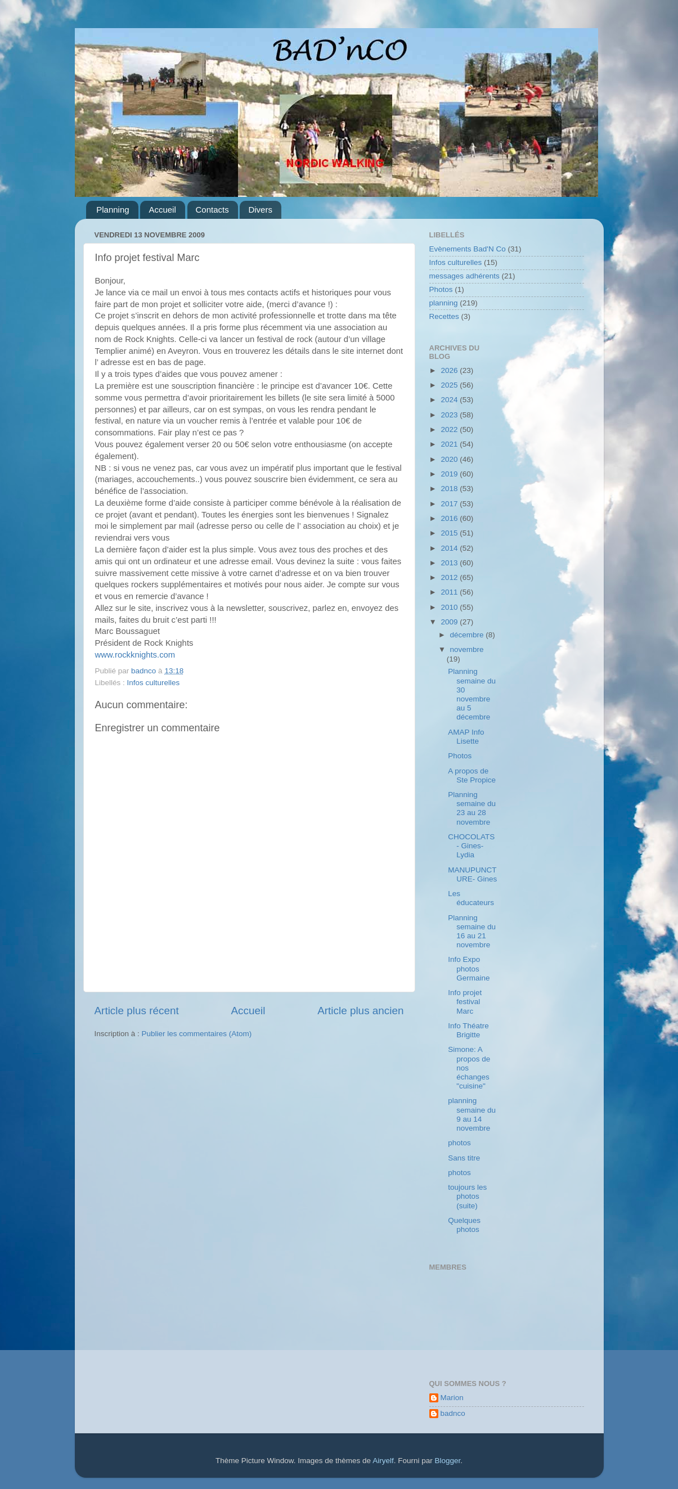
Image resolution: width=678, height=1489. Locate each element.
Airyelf (383, 1460)
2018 (450, 488)
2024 (450, 399)
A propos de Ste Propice (472, 775)
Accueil (162, 209)
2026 (450, 370)
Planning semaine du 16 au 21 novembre (472, 932)
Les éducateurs (471, 898)
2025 (450, 385)
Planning (112, 209)
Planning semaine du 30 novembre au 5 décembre (472, 694)
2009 (450, 622)
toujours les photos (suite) (467, 1196)
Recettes (444, 316)
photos (459, 1143)
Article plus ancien (360, 1010)
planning (443, 303)
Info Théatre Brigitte (468, 1030)
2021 (450, 444)
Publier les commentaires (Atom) (197, 1033)
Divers (260, 209)
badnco (453, 1413)
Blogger (447, 1460)
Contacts (212, 209)
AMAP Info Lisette (466, 736)
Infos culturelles (153, 682)
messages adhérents (464, 276)
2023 (450, 415)
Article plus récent (137, 1010)
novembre (467, 649)
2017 (450, 504)
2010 (450, 607)
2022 (450, 429)
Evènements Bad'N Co (467, 249)
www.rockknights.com (135, 654)
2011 (450, 592)
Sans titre (464, 1158)
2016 (450, 518)
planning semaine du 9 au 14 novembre (472, 1114)
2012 (450, 577)
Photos (441, 289)
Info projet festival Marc (465, 1001)
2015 (450, 533)
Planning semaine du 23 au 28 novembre (472, 808)
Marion (452, 1397)
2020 (450, 459)
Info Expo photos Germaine (469, 968)
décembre (468, 635)
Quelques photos (464, 1225)
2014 (450, 548)
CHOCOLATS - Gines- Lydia (471, 846)
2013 (450, 563)
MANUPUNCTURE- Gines (472, 874)
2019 (450, 474)
